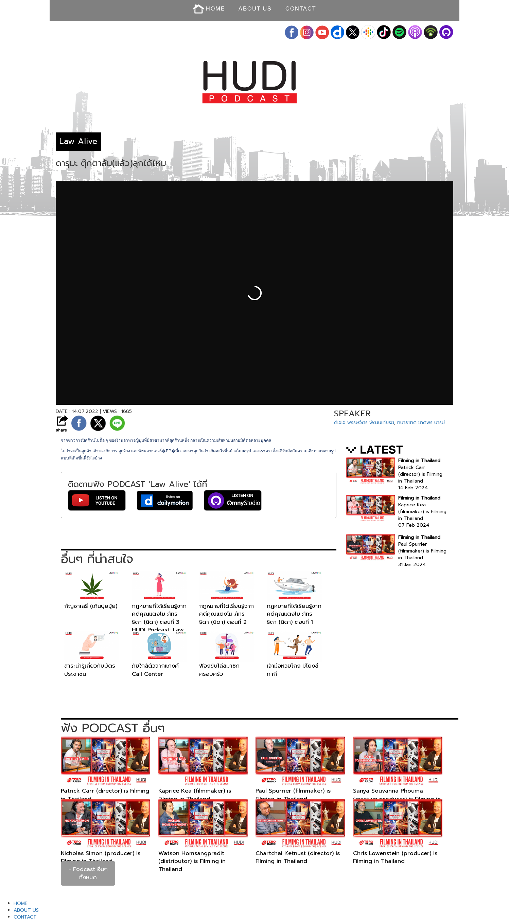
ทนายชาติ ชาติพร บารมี (421, 422)
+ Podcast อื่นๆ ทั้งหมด (88, 873)
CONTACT (300, 8)
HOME (209, 9)
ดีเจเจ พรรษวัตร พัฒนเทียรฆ (364, 422)
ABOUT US (255, 8)
